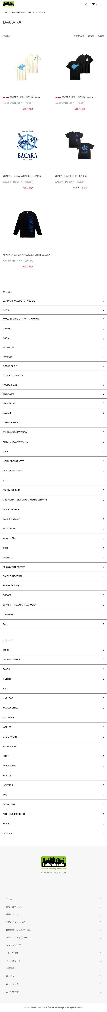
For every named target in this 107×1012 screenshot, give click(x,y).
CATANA (7, 328)
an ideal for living (11, 585)
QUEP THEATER (11, 509)
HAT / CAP (8, 698)
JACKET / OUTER (11, 659)
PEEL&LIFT (8, 347)
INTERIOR (8, 785)
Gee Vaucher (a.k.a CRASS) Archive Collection (25, 500)
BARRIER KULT (10, 422)
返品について (12, 914)
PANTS (6, 669)
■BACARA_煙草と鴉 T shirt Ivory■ (21, 97)
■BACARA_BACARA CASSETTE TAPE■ (22, 176)
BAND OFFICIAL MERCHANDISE (23, 12)
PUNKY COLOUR (11, 490)
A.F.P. (5, 451)
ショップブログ (13, 945)
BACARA (41, 12)
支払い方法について (15, 922)
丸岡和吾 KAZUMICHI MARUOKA (19, 605)
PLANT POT (9, 775)
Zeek (5, 624)
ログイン (10, 976)
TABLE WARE (9, 766)
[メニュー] (102, 4)
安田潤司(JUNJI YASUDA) (15, 432)
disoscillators (9, 403)
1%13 (5, 548)
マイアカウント (13, 961)
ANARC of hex (10, 538)
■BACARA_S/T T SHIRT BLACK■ (71, 176)
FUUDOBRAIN (10, 385)
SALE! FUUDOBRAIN (13, 576)
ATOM (15, 953)
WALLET (7, 727)
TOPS (6, 650)
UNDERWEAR (10, 737)
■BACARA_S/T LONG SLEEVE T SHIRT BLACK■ (26, 255)
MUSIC (6, 823)
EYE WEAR (8, 717)
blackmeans (8, 394)
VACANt (7, 413)
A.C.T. (6, 480)
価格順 (91, 36)
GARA (6, 338)
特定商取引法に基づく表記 (18, 930)
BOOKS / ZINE (10, 366)
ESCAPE (7, 595)
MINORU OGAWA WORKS (15, 442)
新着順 (101, 36)
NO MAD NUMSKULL (13, 375)
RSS (8, 953)
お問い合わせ (12, 991)
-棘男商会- (8, 356)
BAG (5, 688)
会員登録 (10, 968)
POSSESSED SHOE (12, 470)
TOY (5, 795)
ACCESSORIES (10, 708)
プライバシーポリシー (16, 937)
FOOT (6, 756)
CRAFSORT (9, 614)
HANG (6, 310)
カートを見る (12, 984)
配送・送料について (15, 906)
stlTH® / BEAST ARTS (13, 461)
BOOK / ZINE (9, 804)
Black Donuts (9, 528)
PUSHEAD (8, 558)
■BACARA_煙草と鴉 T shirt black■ (74, 97)
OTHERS (7, 833)
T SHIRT (7, 679)
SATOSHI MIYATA (11, 519)
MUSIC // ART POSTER (14, 567)
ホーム (5, 12)
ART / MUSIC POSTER (14, 814)
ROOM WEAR (9, 746)
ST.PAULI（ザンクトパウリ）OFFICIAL (21, 319)
